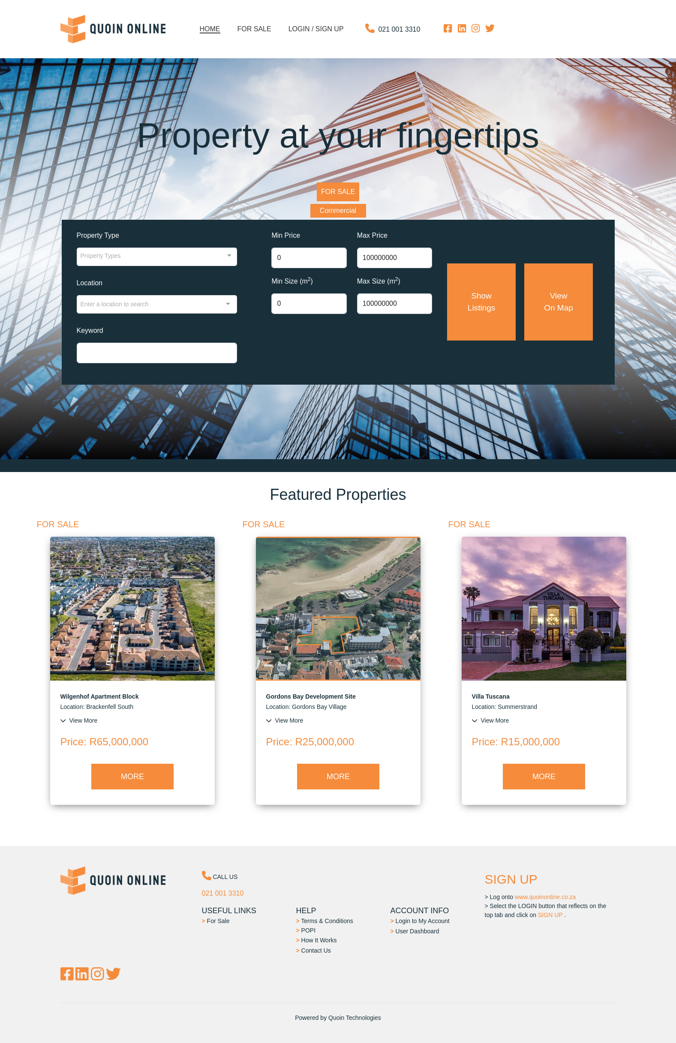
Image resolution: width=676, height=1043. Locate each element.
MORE (132, 776)
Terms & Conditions (324, 920)
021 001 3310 (399, 29)
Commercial (338, 210)
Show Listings (481, 302)
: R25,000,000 (310, 741)
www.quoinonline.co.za (545, 897)
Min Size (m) (291, 280)
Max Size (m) (378, 280)
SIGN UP (550, 915)
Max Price (372, 235)
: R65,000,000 (104, 741)
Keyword (90, 330)
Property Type (98, 235)
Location (90, 283)
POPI (306, 930)
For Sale (216, 920)
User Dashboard (415, 931)
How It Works (316, 940)
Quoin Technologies (354, 1017)
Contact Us (313, 950)
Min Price (285, 235)
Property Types (101, 255)
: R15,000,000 (516, 741)
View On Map (559, 302)
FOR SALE (338, 191)
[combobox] (157, 304)
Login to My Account (420, 920)
